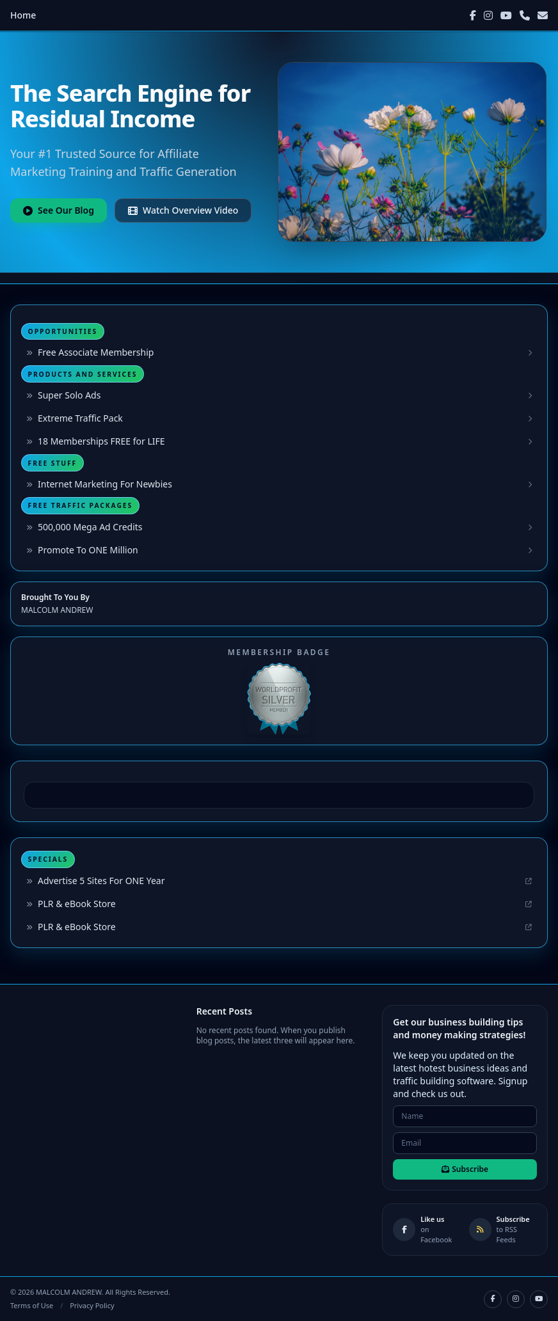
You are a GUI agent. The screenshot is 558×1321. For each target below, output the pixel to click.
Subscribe (465, 1169)
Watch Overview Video (183, 210)
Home (23, 15)
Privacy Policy (92, 1305)
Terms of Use (31, 1305)
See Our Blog (58, 210)
